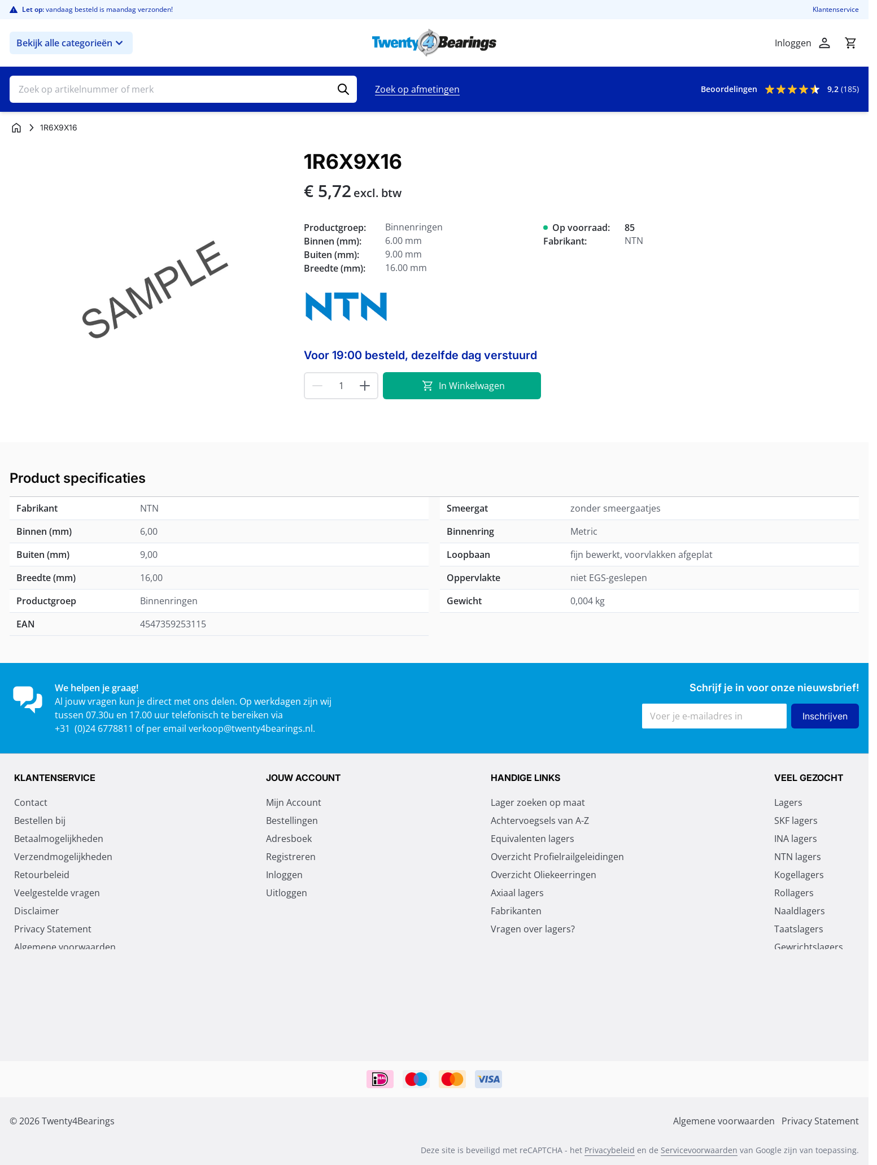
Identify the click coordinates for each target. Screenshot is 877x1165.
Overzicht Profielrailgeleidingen (557, 856)
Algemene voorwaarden (65, 947)
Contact (30, 802)
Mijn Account (293, 802)
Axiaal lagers (517, 892)
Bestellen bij (40, 820)
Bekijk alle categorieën (71, 43)
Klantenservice (836, 10)
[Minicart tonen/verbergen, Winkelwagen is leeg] (850, 42)
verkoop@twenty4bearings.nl (251, 728)
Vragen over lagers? (533, 929)
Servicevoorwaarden (699, 1150)
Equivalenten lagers (532, 838)
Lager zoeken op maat (538, 802)
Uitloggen (286, 892)
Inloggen (284, 874)
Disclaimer (36, 911)
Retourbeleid (41, 874)
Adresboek (289, 838)
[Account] (824, 42)
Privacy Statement (52, 929)
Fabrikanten (516, 911)
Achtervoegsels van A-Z (540, 820)
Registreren (291, 856)
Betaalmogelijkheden (58, 838)
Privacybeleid (609, 1150)
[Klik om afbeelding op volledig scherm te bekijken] (151, 291)
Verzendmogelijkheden (63, 856)
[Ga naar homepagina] (16, 127)
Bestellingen (292, 820)
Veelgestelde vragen (57, 892)
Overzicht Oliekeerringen (543, 874)
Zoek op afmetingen (417, 89)
